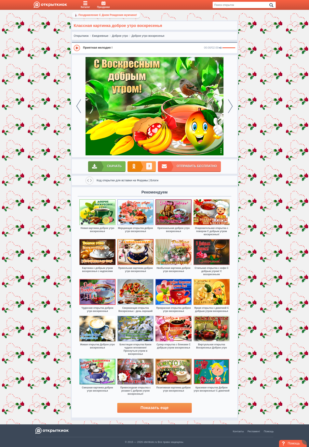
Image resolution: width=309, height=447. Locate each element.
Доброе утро (120, 35)
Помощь (269, 431)
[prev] (79, 106)
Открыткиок (81, 35)
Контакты (238, 431)
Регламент (254, 431)
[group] (154, 47)
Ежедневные (100, 35)
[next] (230, 106)
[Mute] (220, 48)
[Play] (77, 48)
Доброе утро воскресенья (147, 35)
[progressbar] (228, 48)
